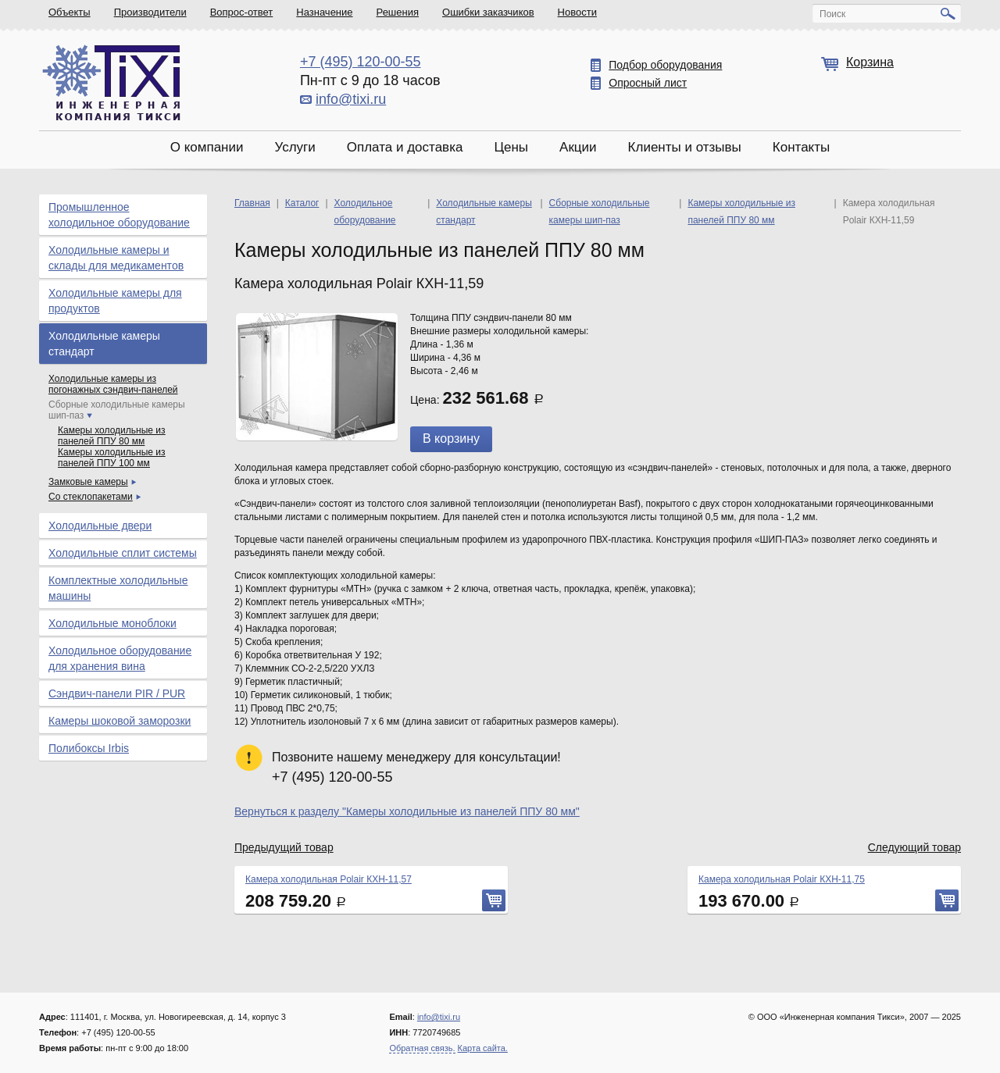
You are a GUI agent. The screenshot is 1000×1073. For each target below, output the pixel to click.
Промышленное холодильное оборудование (119, 215)
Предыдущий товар (284, 847)
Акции (578, 147)
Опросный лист (648, 83)
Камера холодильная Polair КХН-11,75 (781, 879)
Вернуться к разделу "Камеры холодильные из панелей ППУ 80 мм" (407, 811)
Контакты (801, 147)
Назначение (324, 12)
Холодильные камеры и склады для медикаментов (116, 258)
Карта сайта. (483, 1048)
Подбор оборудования (665, 65)
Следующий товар (914, 847)
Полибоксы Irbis (88, 748)
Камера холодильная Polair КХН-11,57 (328, 879)
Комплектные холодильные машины (118, 588)
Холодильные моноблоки (112, 623)
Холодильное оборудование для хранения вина (119, 658)
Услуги (294, 147)
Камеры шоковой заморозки (119, 721)
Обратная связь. (422, 1048)
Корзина (870, 62)
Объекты (69, 12)
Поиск (832, 14)
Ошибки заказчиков (488, 12)
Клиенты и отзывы (684, 147)
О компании (207, 147)
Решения (398, 12)
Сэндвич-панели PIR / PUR (116, 693)
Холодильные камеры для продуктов (115, 301)
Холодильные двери (100, 525)
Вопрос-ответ (241, 12)
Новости (577, 12)
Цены (511, 147)
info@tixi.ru (351, 99)
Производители (150, 12)
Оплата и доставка (405, 147)
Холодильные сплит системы (122, 553)
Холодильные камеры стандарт (104, 344)
